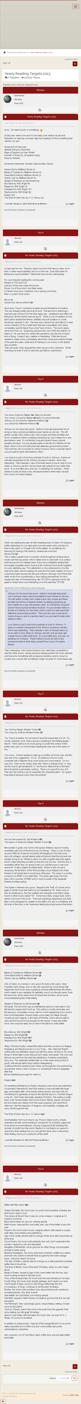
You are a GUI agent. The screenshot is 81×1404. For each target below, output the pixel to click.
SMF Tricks (74, 1395)
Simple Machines (29, 1393)
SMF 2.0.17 (6, 1393)
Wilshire (40, 90)
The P (40, 233)
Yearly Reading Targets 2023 (41, 52)
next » (75, 59)
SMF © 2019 (16, 1393)
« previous (68, 59)
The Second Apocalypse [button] (17, 52)
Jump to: (52, 1378)
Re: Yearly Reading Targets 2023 (41, 255)
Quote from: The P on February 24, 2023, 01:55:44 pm (25, 588)
